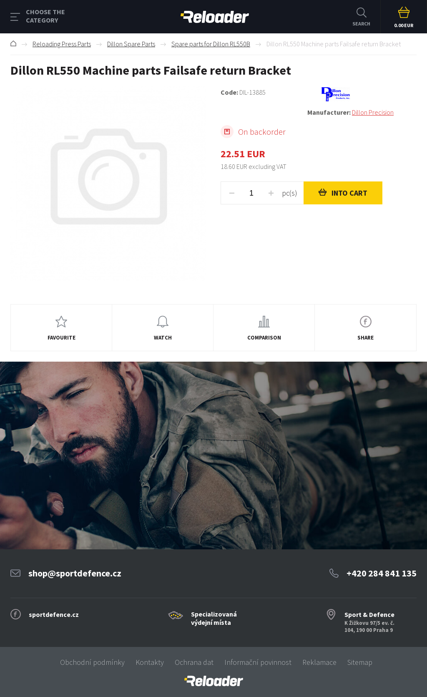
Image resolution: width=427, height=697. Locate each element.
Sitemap (359, 662)
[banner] (213, 681)
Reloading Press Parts (62, 44)
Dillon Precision (373, 112)
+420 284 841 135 (382, 573)
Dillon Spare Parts (131, 44)
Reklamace (319, 662)
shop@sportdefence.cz (74, 573)
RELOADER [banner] (215, 17)
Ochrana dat (194, 662)
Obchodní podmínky (92, 662)
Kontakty (150, 662)
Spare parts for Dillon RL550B (210, 44)
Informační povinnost (257, 662)
